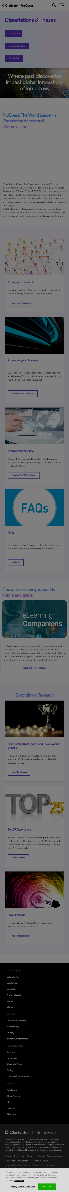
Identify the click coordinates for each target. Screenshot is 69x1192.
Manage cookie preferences (23, 1186)
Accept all (47, 1186)
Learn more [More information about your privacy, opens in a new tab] (19, 1181)
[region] (34, 1180)
